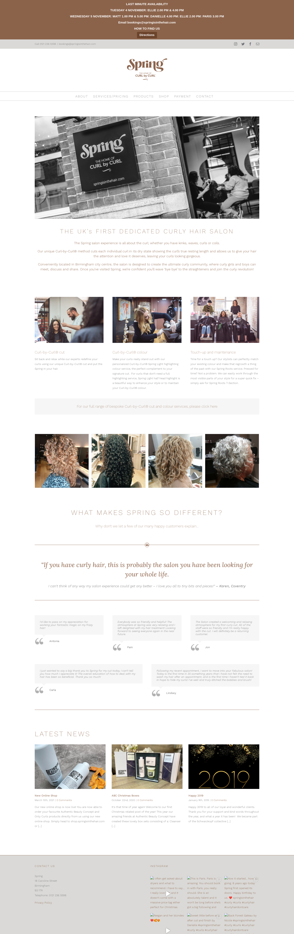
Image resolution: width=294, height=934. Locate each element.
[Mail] (61, 926)
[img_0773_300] (62, 460)
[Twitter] (45, 926)
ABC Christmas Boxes (125, 795)
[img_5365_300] (232, 460)
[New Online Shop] (70, 766)
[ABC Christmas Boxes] (147, 766)
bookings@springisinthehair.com (77, 44)
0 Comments (64, 800)
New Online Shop (46, 795)
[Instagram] (37, 926)
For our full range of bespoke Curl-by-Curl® (113, 406)
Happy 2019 (195, 795)
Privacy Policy (43, 902)
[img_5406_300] (118, 460)
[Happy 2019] (223, 766)
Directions (146, 35)
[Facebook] (53, 926)
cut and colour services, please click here (183, 406)
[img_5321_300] (175, 460)
